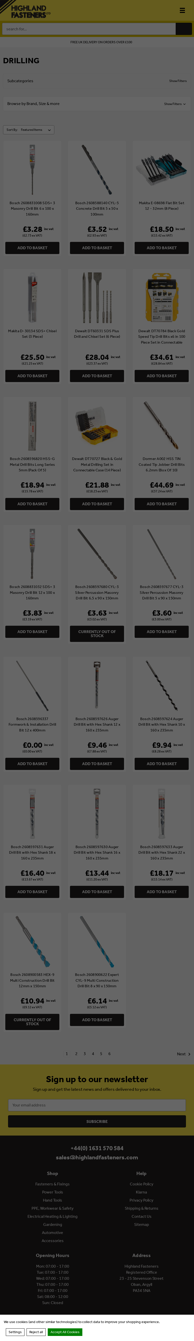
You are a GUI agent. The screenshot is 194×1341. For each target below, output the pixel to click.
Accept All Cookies (65, 1332)
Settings (15, 1332)
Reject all (36, 1332)
